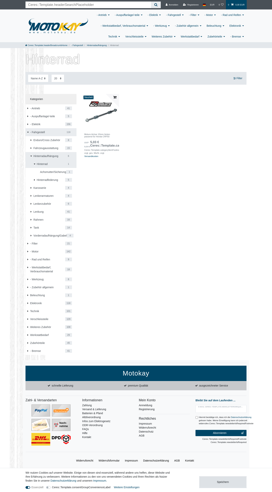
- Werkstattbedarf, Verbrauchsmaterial (123, 25)
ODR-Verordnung (92, 425)
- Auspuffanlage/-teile (127, 14)
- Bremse (235, 36)
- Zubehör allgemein (187, 25)
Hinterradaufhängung (96, 45)
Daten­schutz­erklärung (156, 460)
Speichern (223, 481)
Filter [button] (237, 78)
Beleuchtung (214, 25)
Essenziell (37, 487)
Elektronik (235, 25)
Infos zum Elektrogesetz (96, 421)
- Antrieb (102, 14)
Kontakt (86, 437)
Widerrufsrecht (147, 427)
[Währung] (212, 4)
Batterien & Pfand (92, 413)
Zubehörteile (214, 36)
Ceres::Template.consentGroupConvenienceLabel (81, 487)
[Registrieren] (191, 4)
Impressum (145, 423)
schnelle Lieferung (62, 385)
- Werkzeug (160, 25)
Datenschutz (146, 431)
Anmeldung (145, 405)
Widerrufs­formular (109, 460)
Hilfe (84, 433)
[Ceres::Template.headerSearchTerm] (88, 5)
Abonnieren (228, 433)
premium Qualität (138, 385)
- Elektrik (153, 14)
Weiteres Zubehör (162, 36)
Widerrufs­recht (84, 460)
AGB (141, 435)
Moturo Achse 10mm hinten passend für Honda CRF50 (97, 135)
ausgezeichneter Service (213, 385)
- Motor (209, 14)
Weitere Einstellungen (127, 487)
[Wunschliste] (221, 4)
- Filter (192, 14)
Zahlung (87, 405)
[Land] (204, 4)
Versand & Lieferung (94, 409)
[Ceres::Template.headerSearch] (156, 5)
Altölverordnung (91, 417)
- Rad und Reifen (231, 14)
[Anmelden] (172, 4)
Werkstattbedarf (190, 36)
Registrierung (147, 409)
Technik (112, 36)
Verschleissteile (134, 36)
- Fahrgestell (173, 14)
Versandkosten (91, 156)
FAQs (85, 429)
